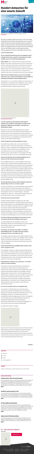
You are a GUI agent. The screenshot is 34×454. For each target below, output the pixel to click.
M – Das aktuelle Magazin (10, 430)
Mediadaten (11, 449)
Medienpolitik (8, 368)
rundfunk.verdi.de (9, 450)
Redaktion (17, 449)
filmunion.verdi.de (23, 450)
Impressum (5, 449)
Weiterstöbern (16, 434)
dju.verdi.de (17, 450)
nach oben (30, 344)
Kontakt (21, 449)
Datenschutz (27, 449)
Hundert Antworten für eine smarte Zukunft (20, 368)
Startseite (3, 368)
